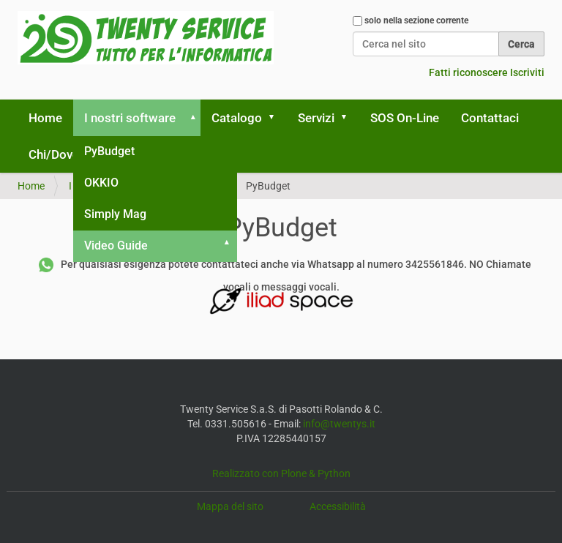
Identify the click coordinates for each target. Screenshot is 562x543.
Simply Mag (115, 214)
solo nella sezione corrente (416, 20)
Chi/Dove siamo (72, 154)
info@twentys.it (339, 424)
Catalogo (236, 118)
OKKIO (101, 183)
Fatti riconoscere (468, 72)
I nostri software (130, 118)
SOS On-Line (404, 118)
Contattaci (490, 118)
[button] (190, 118)
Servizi (316, 118)
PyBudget (109, 151)
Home (45, 118)
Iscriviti (527, 72)
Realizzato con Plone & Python (281, 473)
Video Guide (116, 245)
